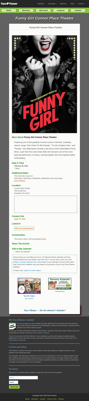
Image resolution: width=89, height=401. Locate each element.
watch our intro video (32, 270)
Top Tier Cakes (29, 296)
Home (27, 399)
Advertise (63, 4)
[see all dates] (19, 181)
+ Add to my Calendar (22, 252)
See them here (43, 260)
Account (81, 4)
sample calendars (43, 332)
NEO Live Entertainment (24, 228)
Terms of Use (52, 399)
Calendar (41, 4)
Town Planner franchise (17, 340)
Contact (43, 399)
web (26, 298)
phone (31, 298)
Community (52, 4)
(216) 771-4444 (19, 219)
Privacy (61, 399)
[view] (43, 239)
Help (72, 4)
